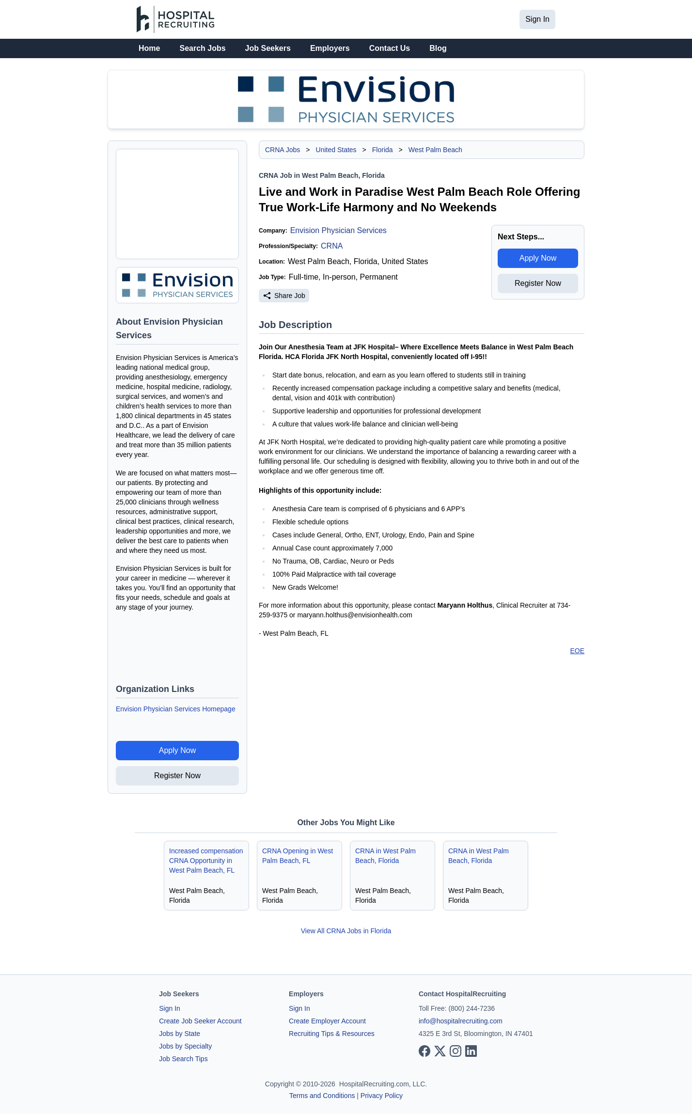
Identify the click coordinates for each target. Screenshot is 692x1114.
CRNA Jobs (282, 150)
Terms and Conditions (322, 1095)
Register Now (177, 775)
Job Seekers (268, 48)
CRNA (332, 246)
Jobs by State (179, 1033)
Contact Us (389, 48)
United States (336, 150)
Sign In (537, 19)
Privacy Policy (382, 1095)
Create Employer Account (327, 1021)
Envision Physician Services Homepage (176, 709)
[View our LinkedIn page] (471, 1051)
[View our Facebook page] (424, 1051)
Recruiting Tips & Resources (332, 1033)
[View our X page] (440, 1051)
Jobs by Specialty (185, 1046)
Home (149, 48)
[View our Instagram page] (455, 1051)
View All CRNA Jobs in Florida (346, 931)
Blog (438, 48)
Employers (330, 48)
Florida (382, 150)
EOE (577, 651)
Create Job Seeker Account (200, 1021)
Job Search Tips (183, 1059)
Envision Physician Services (338, 230)
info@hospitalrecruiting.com (461, 1021)
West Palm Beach (435, 150)
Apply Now (177, 750)
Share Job (284, 295)
